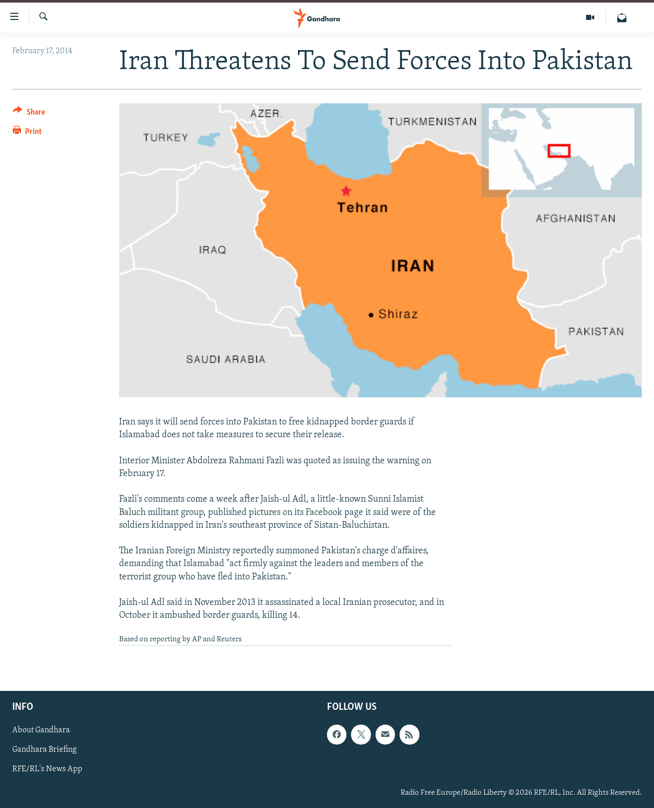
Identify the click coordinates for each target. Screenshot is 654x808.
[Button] (29, 113)
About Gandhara (41, 730)
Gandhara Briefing (44, 750)
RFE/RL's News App (47, 769)
